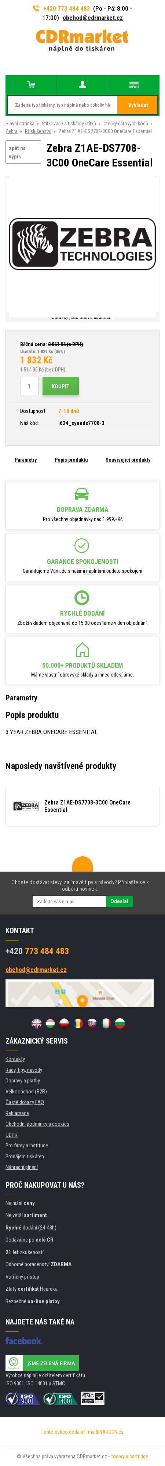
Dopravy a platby (23, 1080)
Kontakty (15, 1059)
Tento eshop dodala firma (68, 1432)
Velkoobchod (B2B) (26, 1091)
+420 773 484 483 (61, 8)
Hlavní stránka (20, 124)
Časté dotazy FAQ (25, 1102)
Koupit (61, 386)
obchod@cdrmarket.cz (93, 17)
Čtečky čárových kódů (125, 124)
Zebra (12, 131)
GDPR (12, 1135)
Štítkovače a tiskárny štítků (69, 124)
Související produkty (128, 460)
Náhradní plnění (22, 1167)
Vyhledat (138, 105)
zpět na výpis (17, 152)
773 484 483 (37, 951)
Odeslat (119, 901)
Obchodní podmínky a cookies (37, 1124)
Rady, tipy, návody (24, 1070)
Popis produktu (71, 460)
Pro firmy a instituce (27, 1145)
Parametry (26, 460)
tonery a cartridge (129, 1456)
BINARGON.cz (110, 1432)
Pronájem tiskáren (25, 1156)
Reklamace (17, 1113)
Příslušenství (38, 131)
